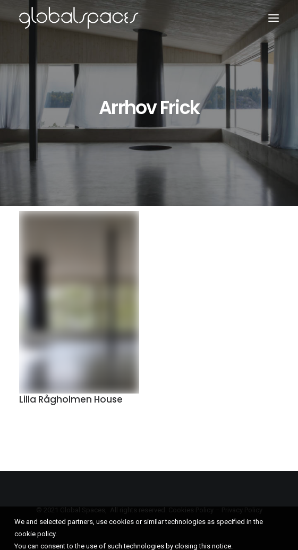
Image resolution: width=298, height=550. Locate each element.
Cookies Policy (191, 510)
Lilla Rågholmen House (71, 400)
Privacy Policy (242, 510)
